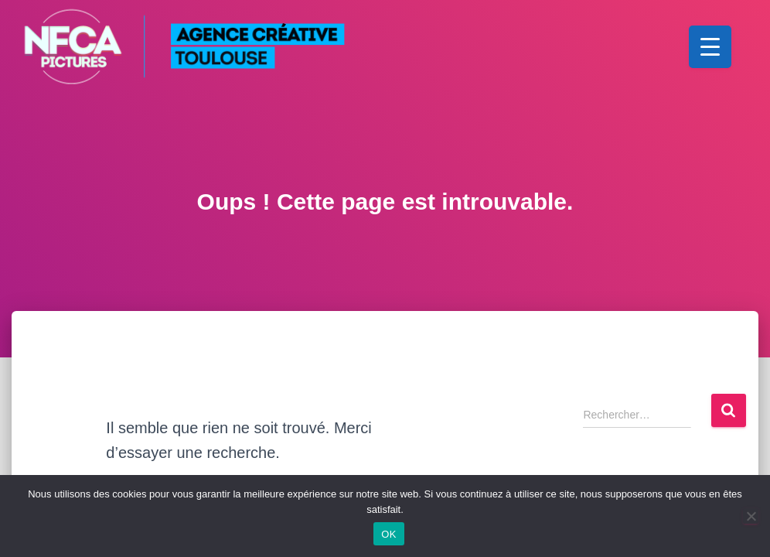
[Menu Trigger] (710, 47)
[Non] (750, 516)
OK (388, 534)
